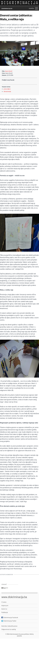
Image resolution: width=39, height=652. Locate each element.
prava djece (7, 89)
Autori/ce (4, 609)
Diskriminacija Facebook (10, 617)
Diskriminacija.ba (6, 8)
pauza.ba (19, 636)
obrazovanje (7, 91)
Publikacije (4, 612)
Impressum (4, 605)
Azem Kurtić (8, 71)
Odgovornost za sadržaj (8, 629)
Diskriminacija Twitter (9, 621)
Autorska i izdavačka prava (9, 626)
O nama (3, 602)
